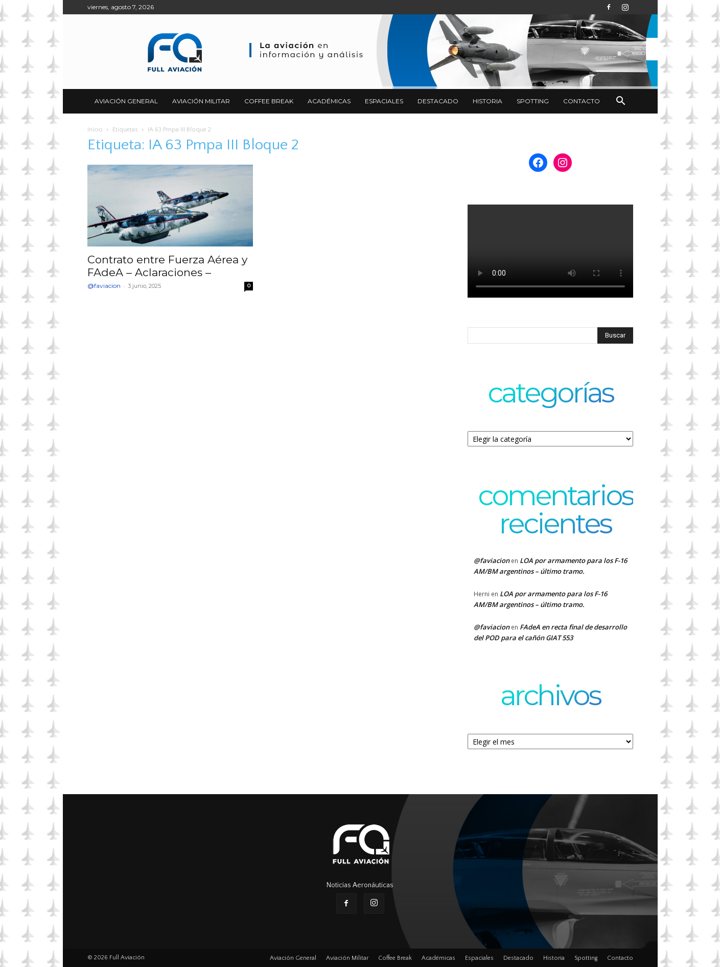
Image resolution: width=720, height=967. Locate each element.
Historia (487, 101)
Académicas (329, 101)
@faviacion (104, 285)
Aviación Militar (201, 101)
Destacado (437, 101)
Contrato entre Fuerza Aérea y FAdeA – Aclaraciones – (167, 266)
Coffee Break (268, 101)
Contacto (581, 101)
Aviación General (126, 101)
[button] (621, 102)
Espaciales (384, 101)
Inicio (95, 129)
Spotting (533, 101)
